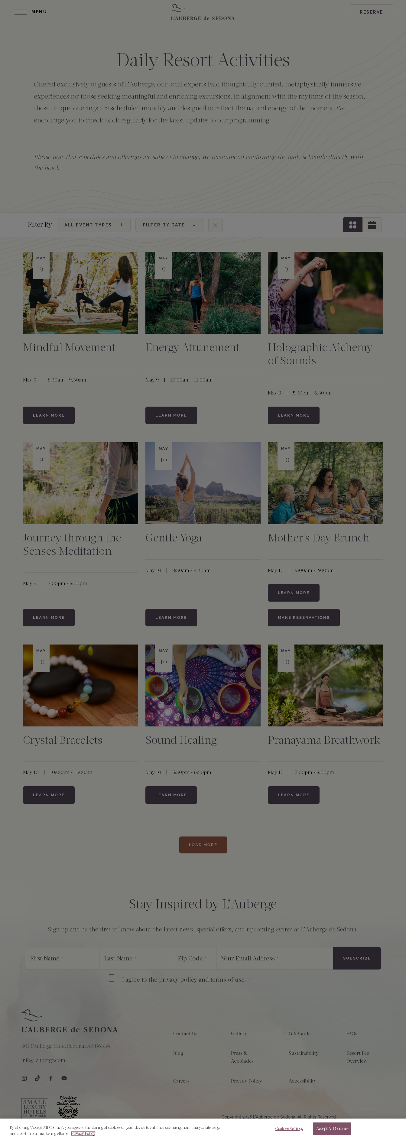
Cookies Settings (289, 1130)
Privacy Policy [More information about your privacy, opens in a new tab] (83, 1134)
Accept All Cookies (332, 1130)
